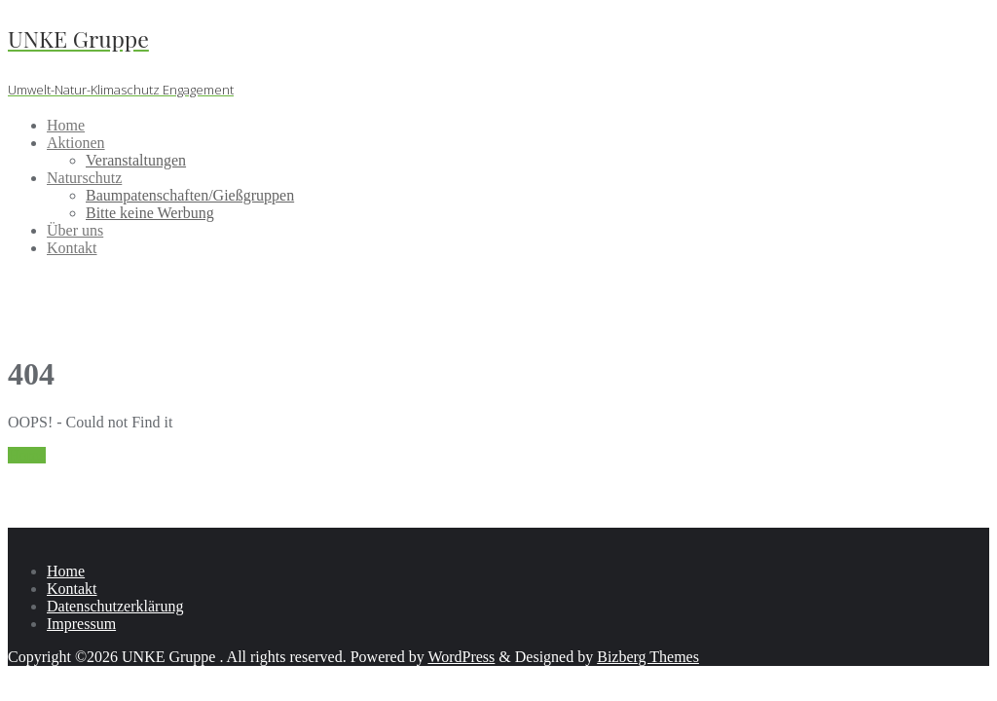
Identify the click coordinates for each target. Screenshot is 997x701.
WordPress (461, 656)
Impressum (81, 623)
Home (27, 455)
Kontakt (72, 588)
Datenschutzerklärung (115, 606)
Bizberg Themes (648, 656)
